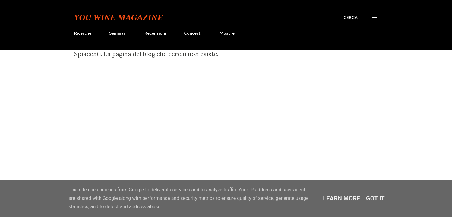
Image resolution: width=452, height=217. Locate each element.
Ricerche (82, 33)
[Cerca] (350, 17)
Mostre (227, 33)
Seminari (118, 33)
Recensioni (155, 33)
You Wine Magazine (118, 17)
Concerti (193, 33)
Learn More (341, 198)
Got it (375, 198)
